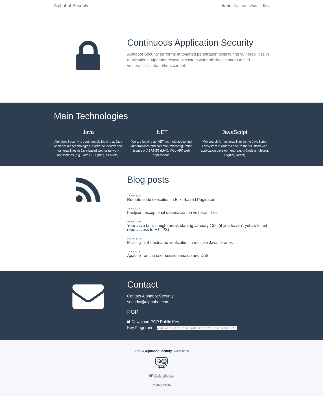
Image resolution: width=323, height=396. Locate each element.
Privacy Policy (161, 385)
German (240, 5)
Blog (266, 5)
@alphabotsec (164, 375)
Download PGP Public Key (155, 322)
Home (225, 5)
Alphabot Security (71, 5)
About (254, 5)
